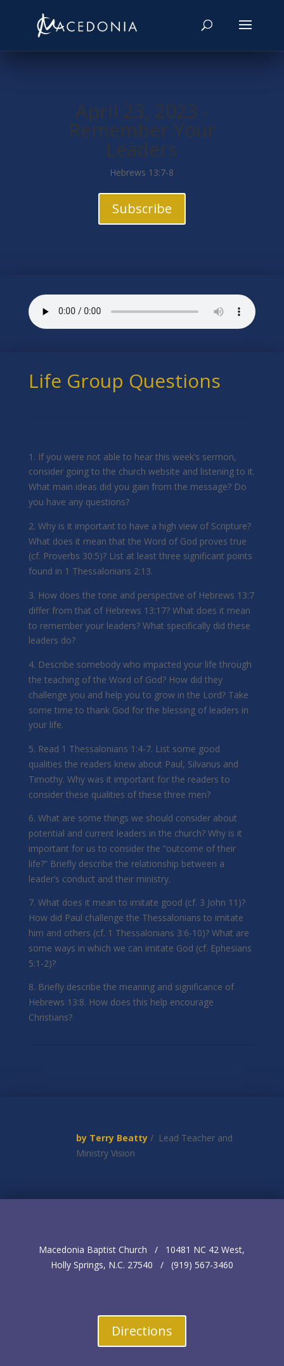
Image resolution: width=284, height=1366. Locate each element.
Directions (142, 1330)
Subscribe (142, 208)
